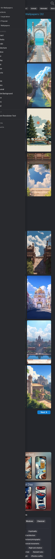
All (8, 8)
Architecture (9, 526)
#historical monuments (31, 545)
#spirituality (33, 532)
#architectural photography (31, 540)
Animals (32, 8)
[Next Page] (43, 412)
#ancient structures (12, 545)
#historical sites (11, 536)
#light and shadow (36, 549)
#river (23, 549)
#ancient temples (11, 532)
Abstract (23, 8)
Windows (29, 521)
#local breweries (11, 549)
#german (26, 553)
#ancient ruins (39, 553)
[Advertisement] (26, 213)
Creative (19, 521)
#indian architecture (12, 553)
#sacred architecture (28, 536)
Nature (14, 8)
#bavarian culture (11, 540)
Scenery (8, 521)
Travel (21, 526)
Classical (41, 521)
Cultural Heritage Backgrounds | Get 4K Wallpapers (13, 3)
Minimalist (41, 8)
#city (23, 532)
